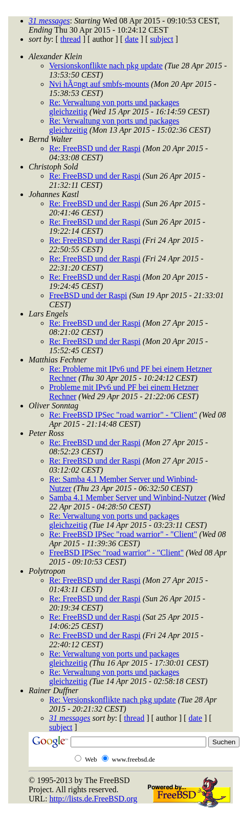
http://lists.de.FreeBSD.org (93, 798)
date (132, 39)
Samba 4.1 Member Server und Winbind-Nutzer (127, 497)
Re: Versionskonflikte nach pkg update (112, 699)
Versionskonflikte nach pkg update (106, 65)
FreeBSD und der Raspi (88, 295)
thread (70, 39)
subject (161, 39)
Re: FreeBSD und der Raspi (95, 148)
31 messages (49, 20)
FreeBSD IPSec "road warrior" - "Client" (116, 552)
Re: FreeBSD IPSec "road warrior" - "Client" (123, 414)
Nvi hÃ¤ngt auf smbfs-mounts (99, 84)
